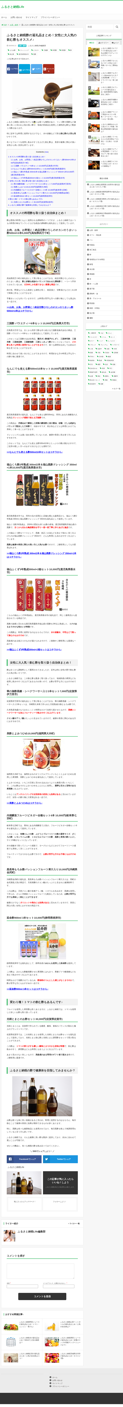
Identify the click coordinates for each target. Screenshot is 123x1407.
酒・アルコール (95, 298)
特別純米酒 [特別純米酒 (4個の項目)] (110, 360)
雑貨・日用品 (94, 308)
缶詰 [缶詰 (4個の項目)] (106, 364)
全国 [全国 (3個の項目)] (107, 349)
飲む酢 (12, 54)
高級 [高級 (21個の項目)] (106, 380)
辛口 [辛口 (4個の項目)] (110, 368)
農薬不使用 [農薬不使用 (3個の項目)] (93, 372)
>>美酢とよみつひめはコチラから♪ (24, 803)
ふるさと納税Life (12, 6)
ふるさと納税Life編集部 (37, 46)
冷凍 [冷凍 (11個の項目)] (115, 349)
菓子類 (92, 289)
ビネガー (36, 50)
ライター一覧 (75, 1223)
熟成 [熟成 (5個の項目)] (100, 360)
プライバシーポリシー (50, 17)
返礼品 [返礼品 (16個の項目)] (104, 372)
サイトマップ (31, 17)
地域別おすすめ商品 (97, 259)
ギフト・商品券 (95, 235)
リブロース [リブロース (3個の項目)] (115, 345)
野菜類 (92, 303)
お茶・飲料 (14, 25)
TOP (4, 25)
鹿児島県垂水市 (24, 54)
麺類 (91, 318)
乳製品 (92, 245)
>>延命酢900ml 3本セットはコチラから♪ (27, 989)
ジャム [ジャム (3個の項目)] (104, 337)
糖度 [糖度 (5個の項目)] (99, 364)
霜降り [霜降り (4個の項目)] (107, 376)
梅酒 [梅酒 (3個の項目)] (109, 356)
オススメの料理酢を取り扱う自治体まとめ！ (27, 157)
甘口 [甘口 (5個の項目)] (91, 364)
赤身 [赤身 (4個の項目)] (103, 368)
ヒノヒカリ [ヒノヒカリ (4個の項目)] (111, 341)
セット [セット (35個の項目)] (113, 337)
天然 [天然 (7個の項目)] (99, 352)
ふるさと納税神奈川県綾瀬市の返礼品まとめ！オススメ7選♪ (104, 214)
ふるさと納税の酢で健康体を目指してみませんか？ (29, 205)
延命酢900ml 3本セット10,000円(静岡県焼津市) (31, 196)
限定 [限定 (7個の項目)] (99, 376)
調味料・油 (93, 294)
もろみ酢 (12, 50)
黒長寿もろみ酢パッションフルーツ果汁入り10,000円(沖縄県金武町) (40, 193)
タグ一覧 (117, 389)
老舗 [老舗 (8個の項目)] (113, 364)
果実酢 (63, 50)
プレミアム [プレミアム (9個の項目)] (104, 345)
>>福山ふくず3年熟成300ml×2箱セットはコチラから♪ (34, 649)
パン (91, 240)
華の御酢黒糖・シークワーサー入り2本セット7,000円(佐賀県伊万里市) (41, 184)
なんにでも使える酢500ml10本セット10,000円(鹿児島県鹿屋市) (38, 169)
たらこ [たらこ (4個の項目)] (110, 333)
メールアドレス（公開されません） (54, 1286)
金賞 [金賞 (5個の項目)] (91, 376)
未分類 (92, 269)
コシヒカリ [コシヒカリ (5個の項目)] (93, 337)
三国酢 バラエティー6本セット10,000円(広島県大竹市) (34, 166)
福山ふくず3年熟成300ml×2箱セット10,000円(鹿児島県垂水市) (38, 178)
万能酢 (46, 50)
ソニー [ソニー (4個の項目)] (101, 341)
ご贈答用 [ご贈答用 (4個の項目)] (93, 333)
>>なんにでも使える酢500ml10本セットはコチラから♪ (35, 452)
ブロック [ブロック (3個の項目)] (93, 345)
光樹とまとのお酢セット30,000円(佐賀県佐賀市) (32, 202)
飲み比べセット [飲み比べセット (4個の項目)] (95, 380)
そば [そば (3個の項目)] (101, 333)
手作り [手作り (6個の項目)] (92, 356)
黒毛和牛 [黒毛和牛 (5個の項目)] (93, 384)
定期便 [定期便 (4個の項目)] (116, 352)
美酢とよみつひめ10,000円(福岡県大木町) (29, 187)
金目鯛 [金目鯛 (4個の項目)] (113, 372)
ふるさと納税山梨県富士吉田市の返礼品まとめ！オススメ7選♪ (104, 186)
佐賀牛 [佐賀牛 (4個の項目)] (100, 349)
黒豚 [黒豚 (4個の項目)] (101, 384)
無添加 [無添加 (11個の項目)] (92, 360)
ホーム (4, 17)
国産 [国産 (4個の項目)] (91, 352)
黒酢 (34, 54)
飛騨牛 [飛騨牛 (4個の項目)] (116, 376)
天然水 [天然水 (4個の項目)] (107, 352)
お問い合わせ (16, 17)
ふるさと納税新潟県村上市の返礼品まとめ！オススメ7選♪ (104, 200)
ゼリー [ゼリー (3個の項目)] (92, 341)
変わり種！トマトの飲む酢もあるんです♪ (25, 199)
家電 (91, 264)
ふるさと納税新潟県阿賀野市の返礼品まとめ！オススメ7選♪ (104, 193)
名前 (8, 1286)
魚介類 (92, 313)
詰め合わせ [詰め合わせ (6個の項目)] (93, 368)
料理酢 (54, 50)
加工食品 (92, 250)
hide (46, 152)
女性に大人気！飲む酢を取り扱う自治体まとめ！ (28, 181)
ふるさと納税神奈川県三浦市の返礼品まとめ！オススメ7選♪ (104, 207)
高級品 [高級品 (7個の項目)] (114, 380)
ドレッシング (24, 50)
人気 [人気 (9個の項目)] (91, 349)
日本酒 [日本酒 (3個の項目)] (101, 356)
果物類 (92, 274)
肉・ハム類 (93, 284)
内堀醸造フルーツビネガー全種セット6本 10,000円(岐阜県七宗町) (39, 190)
